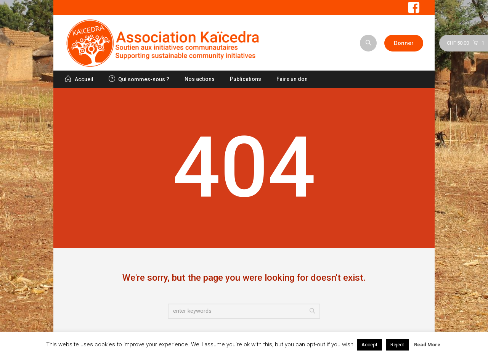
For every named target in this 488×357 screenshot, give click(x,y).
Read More (427, 344)
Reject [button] (397, 344)
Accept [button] (369, 344)
